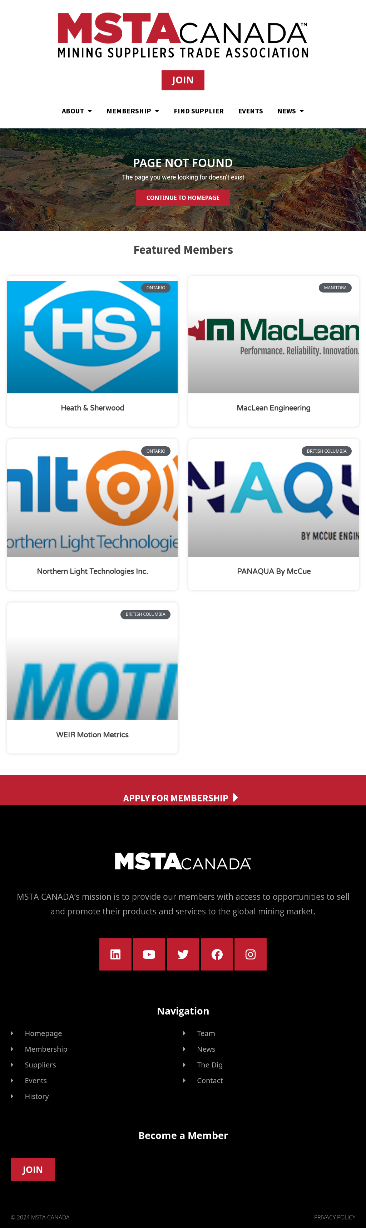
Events (250, 109)
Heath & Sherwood (92, 408)
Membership (133, 109)
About (77, 109)
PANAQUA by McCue (274, 572)
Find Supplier (199, 109)
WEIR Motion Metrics (92, 735)
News (290, 109)
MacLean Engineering (274, 408)
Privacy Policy (334, 1217)
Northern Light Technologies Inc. (92, 572)
